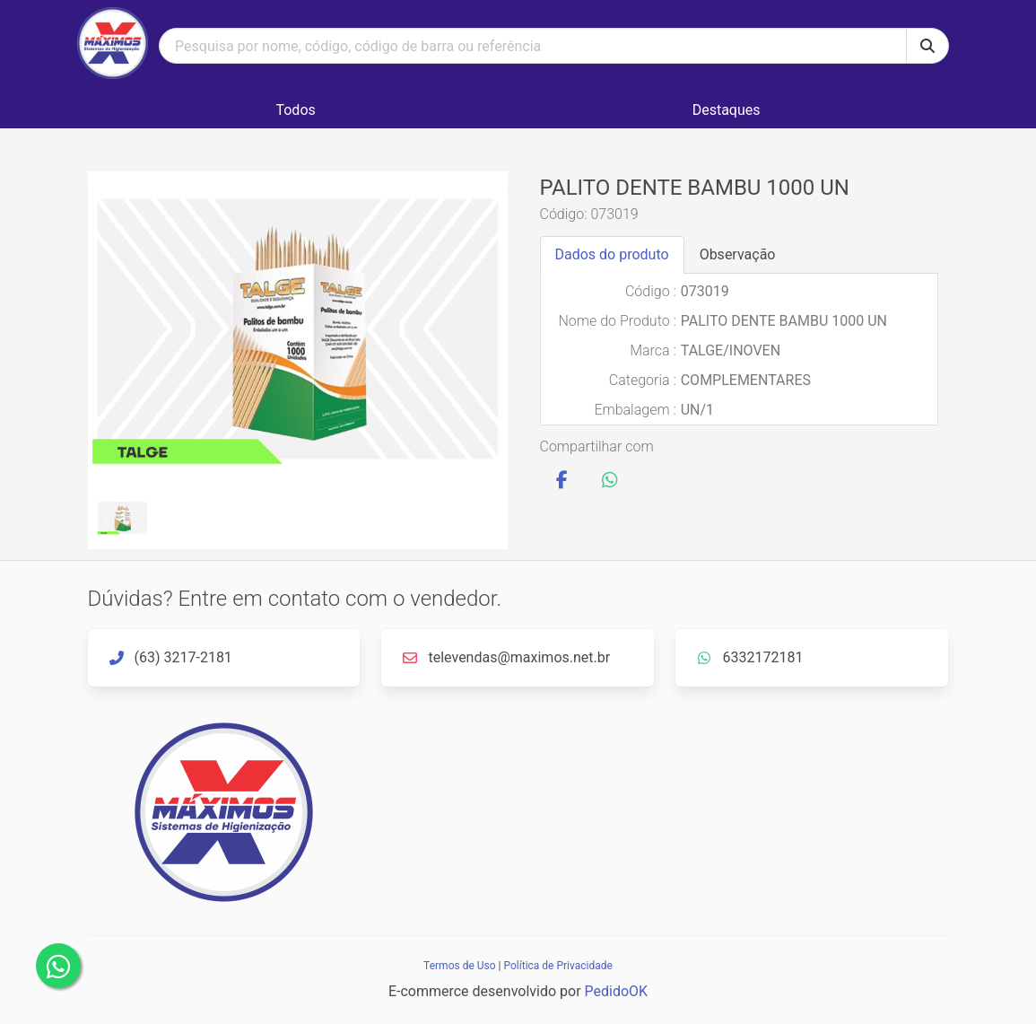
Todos (295, 109)
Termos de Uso (459, 965)
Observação (738, 254)
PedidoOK (617, 991)
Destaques (726, 109)
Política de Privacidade (557, 965)
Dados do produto (612, 254)
